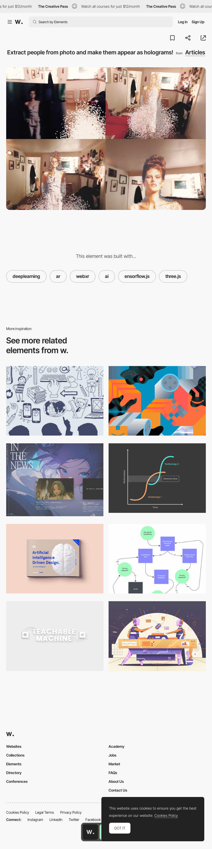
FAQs (113, 772)
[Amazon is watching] (157, 401)
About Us (116, 781)
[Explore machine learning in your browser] (54, 636)
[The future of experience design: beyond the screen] (157, 478)
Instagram (35, 819)
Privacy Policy (71, 812)
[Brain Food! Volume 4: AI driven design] (54, 558)
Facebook (93, 819)
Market (114, 764)
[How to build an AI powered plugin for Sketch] (157, 636)
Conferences (17, 781)
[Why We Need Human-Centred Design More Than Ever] (54, 401)
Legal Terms (44, 812)
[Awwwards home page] (90, 832)
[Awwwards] (19, 22)
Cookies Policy (17, 812)
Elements (13, 764)
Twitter (74, 819)
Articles (195, 52)
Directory (14, 772)
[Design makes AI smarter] (157, 558)
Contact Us (118, 790)
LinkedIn (56, 819)
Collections (15, 755)
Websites (13, 746)
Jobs (112, 755)
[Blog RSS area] (54, 479)
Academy (117, 746)
